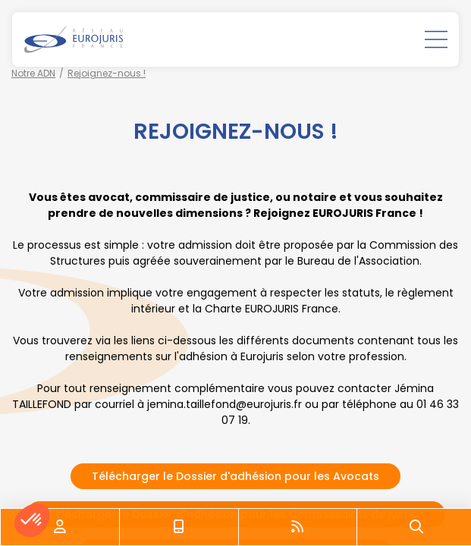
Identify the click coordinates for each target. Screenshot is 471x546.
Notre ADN (33, 73)
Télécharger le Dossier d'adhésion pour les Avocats (235, 476)
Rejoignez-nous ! (107, 73)
